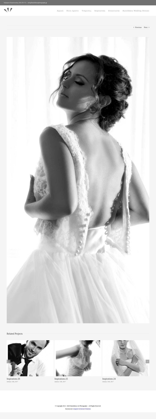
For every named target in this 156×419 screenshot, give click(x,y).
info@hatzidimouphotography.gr (37, 3)
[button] (8, 361)
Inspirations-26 (13, 379)
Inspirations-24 (109, 379)
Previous (138, 27)
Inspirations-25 (61, 379)
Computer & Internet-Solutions (81, 415)
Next (145, 27)
